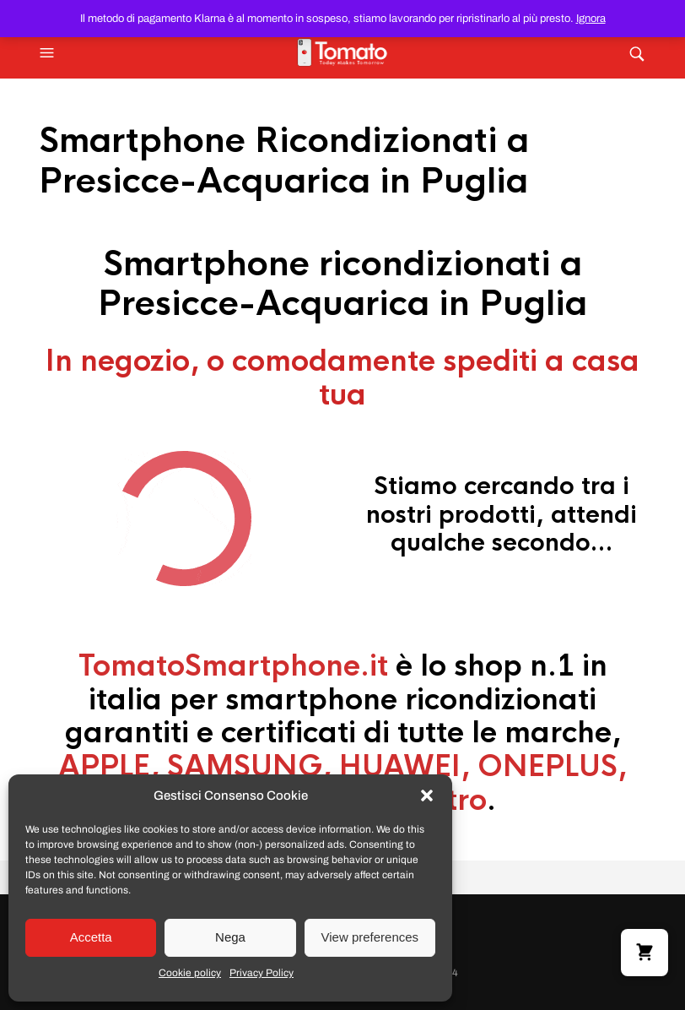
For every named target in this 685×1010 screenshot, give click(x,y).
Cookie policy (190, 973)
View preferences (370, 937)
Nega (230, 937)
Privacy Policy (261, 973)
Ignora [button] (591, 18)
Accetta (91, 937)
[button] (426, 795)
